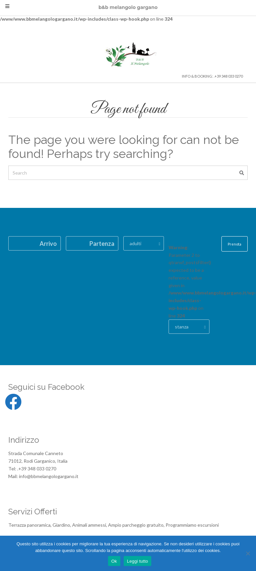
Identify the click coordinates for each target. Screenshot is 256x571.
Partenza (101, 243)
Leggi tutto (137, 561)
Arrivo (48, 243)
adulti (135, 243)
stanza (182, 326)
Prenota (234, 244)
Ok (114, 561)
